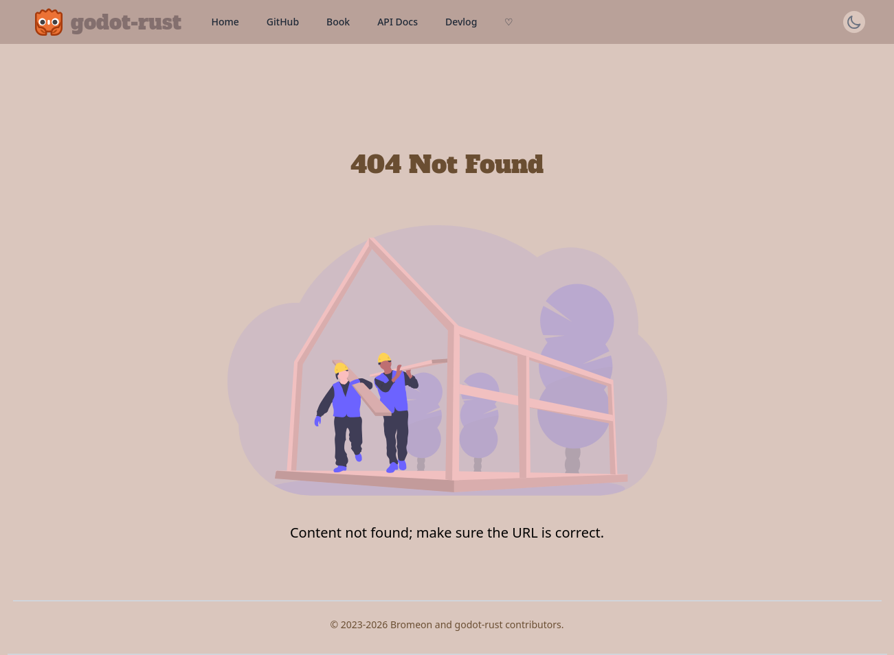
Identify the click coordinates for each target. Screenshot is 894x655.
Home (225, 21)
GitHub (283, 21)
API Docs (397, 21)
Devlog (461, 21)
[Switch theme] (854, 22)
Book (338, 21)
